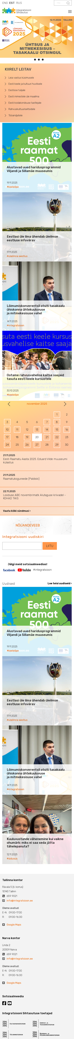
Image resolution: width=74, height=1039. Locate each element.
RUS (19, 3)
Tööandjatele (15, 115)
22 (56, 437)
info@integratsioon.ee (20, 900)
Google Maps (14, 924)
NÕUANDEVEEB (28, 525)
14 (46, 429)
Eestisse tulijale (16, 90)
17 (7, 437)
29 (56, 444)
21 (47, 437)
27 (36, 444)
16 (66, 429)
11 (17, 429)
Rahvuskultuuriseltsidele (21, 109)
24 (7, 444)
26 (27, 444)
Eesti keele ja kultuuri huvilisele (25, 83)
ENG (5, 3)
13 (37, 429)
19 (27, 437)
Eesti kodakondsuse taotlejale (24, 102)
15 (57, 429)
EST (12, 3)
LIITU (49, 546)
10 (7, 429)
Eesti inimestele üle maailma (23, 96)
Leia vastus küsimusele (21, 77)
